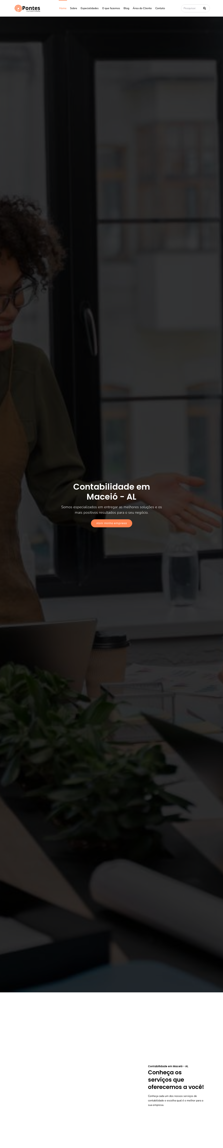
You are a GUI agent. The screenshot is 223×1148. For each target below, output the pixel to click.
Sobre (73, 8)
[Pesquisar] (204, 8)
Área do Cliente (142, 8)
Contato (160, 8)
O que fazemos (111, 8)
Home (63, 8)
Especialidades (90, 8)
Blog (126, 8)
